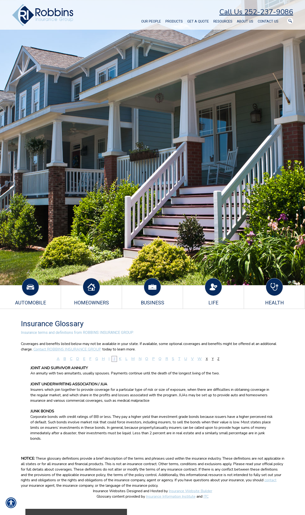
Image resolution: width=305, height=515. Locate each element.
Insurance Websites (109, 491)
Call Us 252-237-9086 (256, 12)
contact (270, 480)
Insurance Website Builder (190, 491)
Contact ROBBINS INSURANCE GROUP (67, 349)
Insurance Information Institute (171, 496)
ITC (206, 496)
